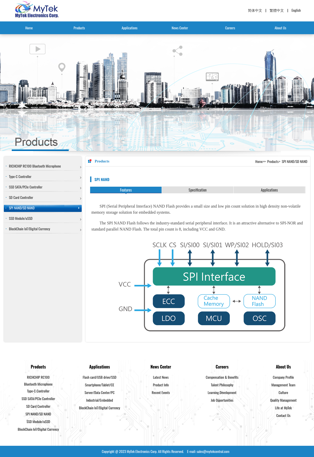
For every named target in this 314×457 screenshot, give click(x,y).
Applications (129, 27)
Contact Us (283, 415)
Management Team (283, 384)
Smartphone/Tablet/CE (99, 384)
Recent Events (161, 392)
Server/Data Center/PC (99, 392)
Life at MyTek (283, 407)
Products (79, 27)
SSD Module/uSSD (20, 218)
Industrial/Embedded (99, 400)
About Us (280, 27)
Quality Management (283, 400)
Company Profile (283, 377)
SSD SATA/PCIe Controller (25, 186)
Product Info (161, 384)
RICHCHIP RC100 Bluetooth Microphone (35, 166)
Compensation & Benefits (222, 377)
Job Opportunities (222, 400)
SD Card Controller (21, 197)
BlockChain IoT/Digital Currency (29, 228)
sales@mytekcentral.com (213, 451)
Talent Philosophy (222, 384)
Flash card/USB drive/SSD (99, 377)
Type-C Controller (20, 176)
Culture (283, 392)
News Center (180, 27)
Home (29, 27)
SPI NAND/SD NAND (21, 207)
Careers (230, 27)
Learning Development (222, 392)
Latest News (161, 377)
